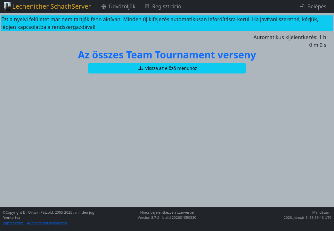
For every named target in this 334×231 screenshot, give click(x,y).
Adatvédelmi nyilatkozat (47, 222)
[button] (167, 68)
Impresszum (13, 222)
